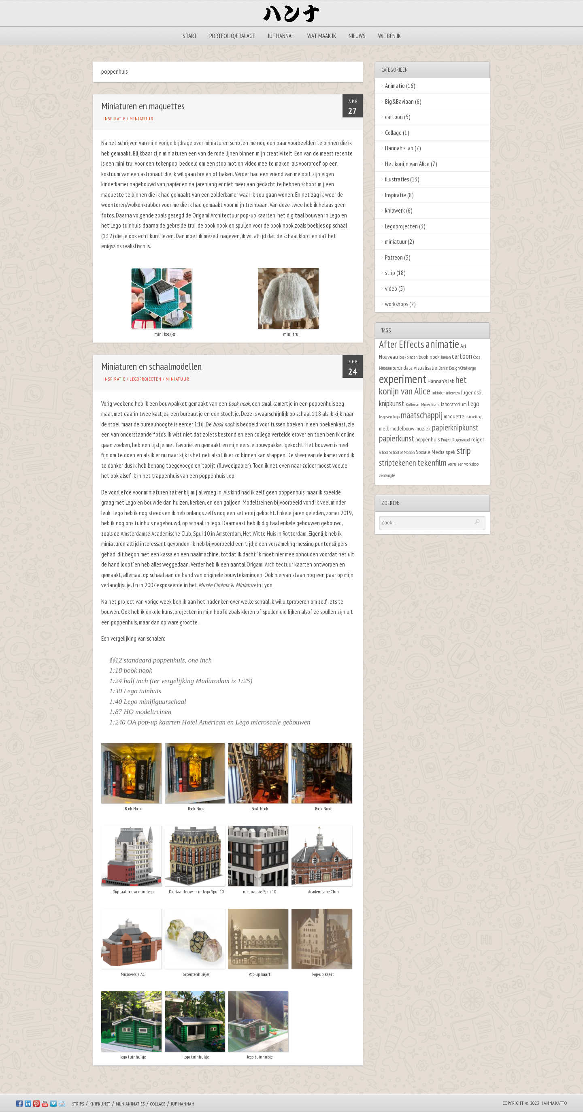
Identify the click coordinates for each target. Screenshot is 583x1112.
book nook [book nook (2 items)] (429, 356)
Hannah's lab (399, 148)
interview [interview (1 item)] (453, 393)
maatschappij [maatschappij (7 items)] (422, 415)
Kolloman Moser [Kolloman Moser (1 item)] (418, 404)
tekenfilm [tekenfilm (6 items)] (432, 462)
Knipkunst (99, 1104)
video (391, 288)
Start (190, 36)
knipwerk (395, 210)
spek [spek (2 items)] (450, 452)
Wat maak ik (321, 36)
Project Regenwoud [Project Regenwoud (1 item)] (455, 440)
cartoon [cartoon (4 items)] (462, 356)
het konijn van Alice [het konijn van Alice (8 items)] (423, 385)
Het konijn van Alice (407, 164)
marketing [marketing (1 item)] (473, 417)
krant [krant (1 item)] (435, 404)
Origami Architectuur (270, 564)
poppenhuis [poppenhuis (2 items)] (427, 439)
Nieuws (357, 36)
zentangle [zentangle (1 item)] (387, 475)
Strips (78, 1104)
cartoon (394, 117)
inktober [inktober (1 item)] (438, 393)
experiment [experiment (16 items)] (402, 378)
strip (390, 273)
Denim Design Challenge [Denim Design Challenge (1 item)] (457, 368)
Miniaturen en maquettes (143, 106)
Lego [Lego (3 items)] (473, 403)
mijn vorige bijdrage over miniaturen (188, 143)
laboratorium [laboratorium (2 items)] (454, 404)
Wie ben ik (389, 36)
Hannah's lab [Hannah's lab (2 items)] (441, 381)
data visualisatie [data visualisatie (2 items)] (420, 367)
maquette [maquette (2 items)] (454, 416)
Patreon (394, 257)
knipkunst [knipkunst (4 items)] (391, 403)
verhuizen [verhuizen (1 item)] (455, 464)
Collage (393, 132)
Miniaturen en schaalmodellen (151, 366)
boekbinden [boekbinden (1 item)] (408, 357)
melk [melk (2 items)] (384, 428)
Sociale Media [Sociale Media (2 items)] (430, 452)
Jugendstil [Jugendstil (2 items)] (472, 392)
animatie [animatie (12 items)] (442, 344)
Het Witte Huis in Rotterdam (274, 533)
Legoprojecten (146, 379)
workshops (396, 304)
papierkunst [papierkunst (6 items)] (396, 438)
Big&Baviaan (399, 101)
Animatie (395, 85)
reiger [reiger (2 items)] (477, 439)
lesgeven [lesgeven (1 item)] (385, 417)
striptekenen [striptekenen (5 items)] (397, 462)
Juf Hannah (281, 36)
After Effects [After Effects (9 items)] (401, 344)
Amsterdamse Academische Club (156, 533)
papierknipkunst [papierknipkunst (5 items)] (455, 427)
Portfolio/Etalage (232, 36)
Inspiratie (114, 118)
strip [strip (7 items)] (464, 450)
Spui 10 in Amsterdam (217, 533)
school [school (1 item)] (383, 452)
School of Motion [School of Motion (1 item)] (402, 452)
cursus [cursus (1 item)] (397, 368)
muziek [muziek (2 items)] (423, 428)
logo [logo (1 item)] (396, 417)
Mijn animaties (130, 1104)
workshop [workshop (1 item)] (471, 464)
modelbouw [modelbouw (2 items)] (402, 428)
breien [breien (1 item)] (446, 357)
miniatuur (141, 118)
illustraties (397, 179)
